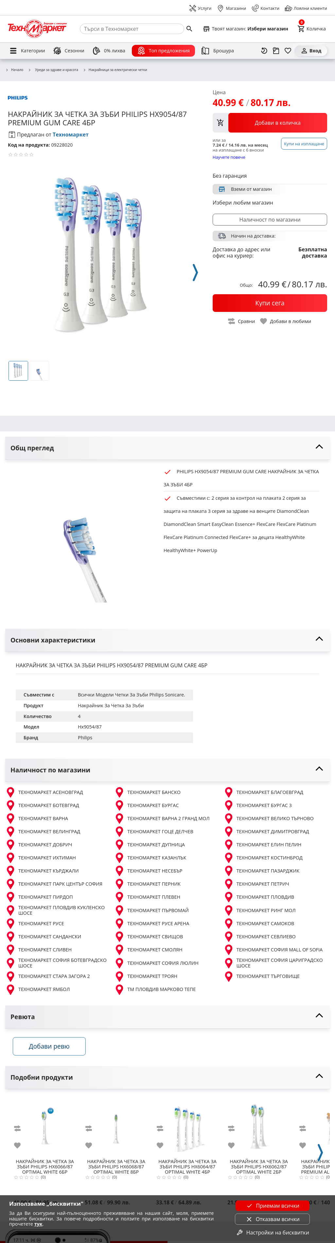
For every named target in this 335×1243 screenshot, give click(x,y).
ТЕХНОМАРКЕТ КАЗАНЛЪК (150, 858)
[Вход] (310, 50)
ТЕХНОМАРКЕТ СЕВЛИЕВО (259, 936)
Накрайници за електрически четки (115, 70)
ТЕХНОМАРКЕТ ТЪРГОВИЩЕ (261, 976)
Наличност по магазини (269, 219)
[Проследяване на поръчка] (276, 50)
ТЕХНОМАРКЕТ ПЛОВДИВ (258, 897)
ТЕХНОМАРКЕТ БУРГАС (146, 805)
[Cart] (311, 28)
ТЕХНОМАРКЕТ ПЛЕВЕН (147, 897)
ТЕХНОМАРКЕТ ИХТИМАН (40, 858)
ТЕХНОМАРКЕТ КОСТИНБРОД (263, 858)
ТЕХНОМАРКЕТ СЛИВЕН (38, 950)
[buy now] (270, 303)
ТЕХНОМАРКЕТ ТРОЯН (145, 976)
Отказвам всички (272, 1219)
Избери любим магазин (243, 202)
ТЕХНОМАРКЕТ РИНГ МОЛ (259, 910)
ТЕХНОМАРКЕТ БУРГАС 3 (257, 805)
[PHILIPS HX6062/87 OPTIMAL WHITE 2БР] (259, 1128)
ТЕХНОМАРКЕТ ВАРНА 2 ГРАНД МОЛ (161, 818)
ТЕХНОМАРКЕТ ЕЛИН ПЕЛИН (262, 844)
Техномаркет (71, 134)
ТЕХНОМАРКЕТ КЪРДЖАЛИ (42, 871)
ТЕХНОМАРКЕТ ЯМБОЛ (37, 989)
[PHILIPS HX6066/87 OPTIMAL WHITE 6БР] (45, 1128)
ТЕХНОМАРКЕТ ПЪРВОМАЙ (151, 910)
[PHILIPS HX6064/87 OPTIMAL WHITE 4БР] (187, 1128)
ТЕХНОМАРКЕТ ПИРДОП (39, 897)
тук (38, 1224)
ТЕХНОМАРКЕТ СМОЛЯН (148, 950)
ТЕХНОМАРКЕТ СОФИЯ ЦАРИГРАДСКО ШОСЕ (273, 963)
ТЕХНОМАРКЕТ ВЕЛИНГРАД (42, 831)
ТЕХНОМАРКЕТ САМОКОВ (258, 923)
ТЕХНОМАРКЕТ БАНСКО (147, 792)
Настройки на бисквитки (272, 1232)
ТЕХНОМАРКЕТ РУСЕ (34, 923)
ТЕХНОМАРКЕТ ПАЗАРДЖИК (261, 871)
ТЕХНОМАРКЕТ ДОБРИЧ (38, 844)
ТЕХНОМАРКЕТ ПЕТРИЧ (256, 884)
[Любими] (288, 50)
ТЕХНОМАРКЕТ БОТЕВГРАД (42, 805)
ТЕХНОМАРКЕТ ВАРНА (36, 818)
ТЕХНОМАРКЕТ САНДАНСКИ (43, 936)
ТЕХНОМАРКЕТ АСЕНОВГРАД (44, 792)
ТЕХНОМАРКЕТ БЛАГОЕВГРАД (263, 792)
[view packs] (270, 123)
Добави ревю (52, 1048)
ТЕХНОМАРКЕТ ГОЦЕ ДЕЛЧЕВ (153, 831)
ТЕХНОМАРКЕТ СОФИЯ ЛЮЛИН (156, 963)
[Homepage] (37, 28)
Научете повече (229, 157)
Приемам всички (272, 1206)
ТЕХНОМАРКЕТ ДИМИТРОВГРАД (266, 831)
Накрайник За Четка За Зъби (111, 705)
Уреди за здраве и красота (53, 69)
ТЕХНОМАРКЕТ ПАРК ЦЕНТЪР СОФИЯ (53, 884)
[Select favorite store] (245, 28)
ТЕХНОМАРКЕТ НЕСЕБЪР (148, 871)
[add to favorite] (21, 1147)
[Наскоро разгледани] (264, 50)
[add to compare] (21, 1130)
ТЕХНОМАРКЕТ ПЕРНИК (147, 884)
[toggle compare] (241, 321)
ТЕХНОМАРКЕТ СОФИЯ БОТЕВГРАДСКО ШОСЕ (56, 963)
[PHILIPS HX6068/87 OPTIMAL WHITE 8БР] (116, 1128)
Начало (14, 70)
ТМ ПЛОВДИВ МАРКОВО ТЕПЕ (155, 989)
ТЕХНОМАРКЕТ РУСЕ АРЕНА (151, 923)
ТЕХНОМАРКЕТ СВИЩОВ (148, 936)
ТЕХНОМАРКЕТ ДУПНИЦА (149, 844)
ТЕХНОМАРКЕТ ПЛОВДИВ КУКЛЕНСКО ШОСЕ (55, 910)
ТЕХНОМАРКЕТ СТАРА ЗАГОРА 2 (47, 976)
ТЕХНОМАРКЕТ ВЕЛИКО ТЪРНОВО (268, 818)
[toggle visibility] (167, 448)
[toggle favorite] (285, 321)
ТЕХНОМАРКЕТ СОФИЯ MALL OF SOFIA (273, 950)
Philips (85, 737)
